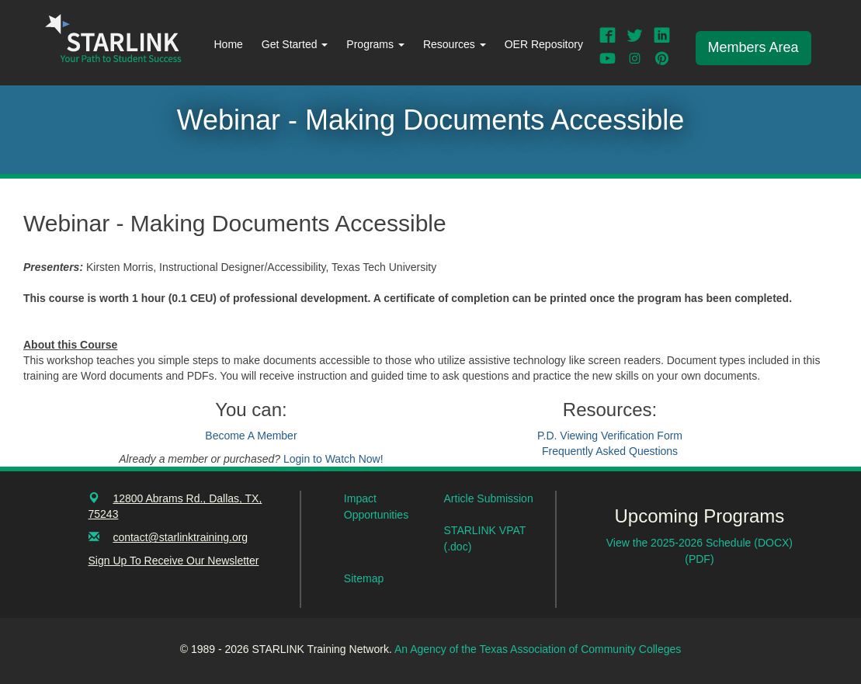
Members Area (753, 47)
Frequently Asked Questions (610, 451)
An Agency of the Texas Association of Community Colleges (537, 649)
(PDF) (699, 559)
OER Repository (544, 44)
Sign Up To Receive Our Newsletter (174, 560)
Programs (375, 44)
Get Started (295, 44)
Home (228, 44)
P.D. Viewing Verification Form (609, 435)
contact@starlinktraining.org (180, 537)
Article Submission (488, 498)
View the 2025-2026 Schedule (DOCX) (699, 542)
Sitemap (364, 578)
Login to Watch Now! (333, 459)
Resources (454, 44)
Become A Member (251, 435)
